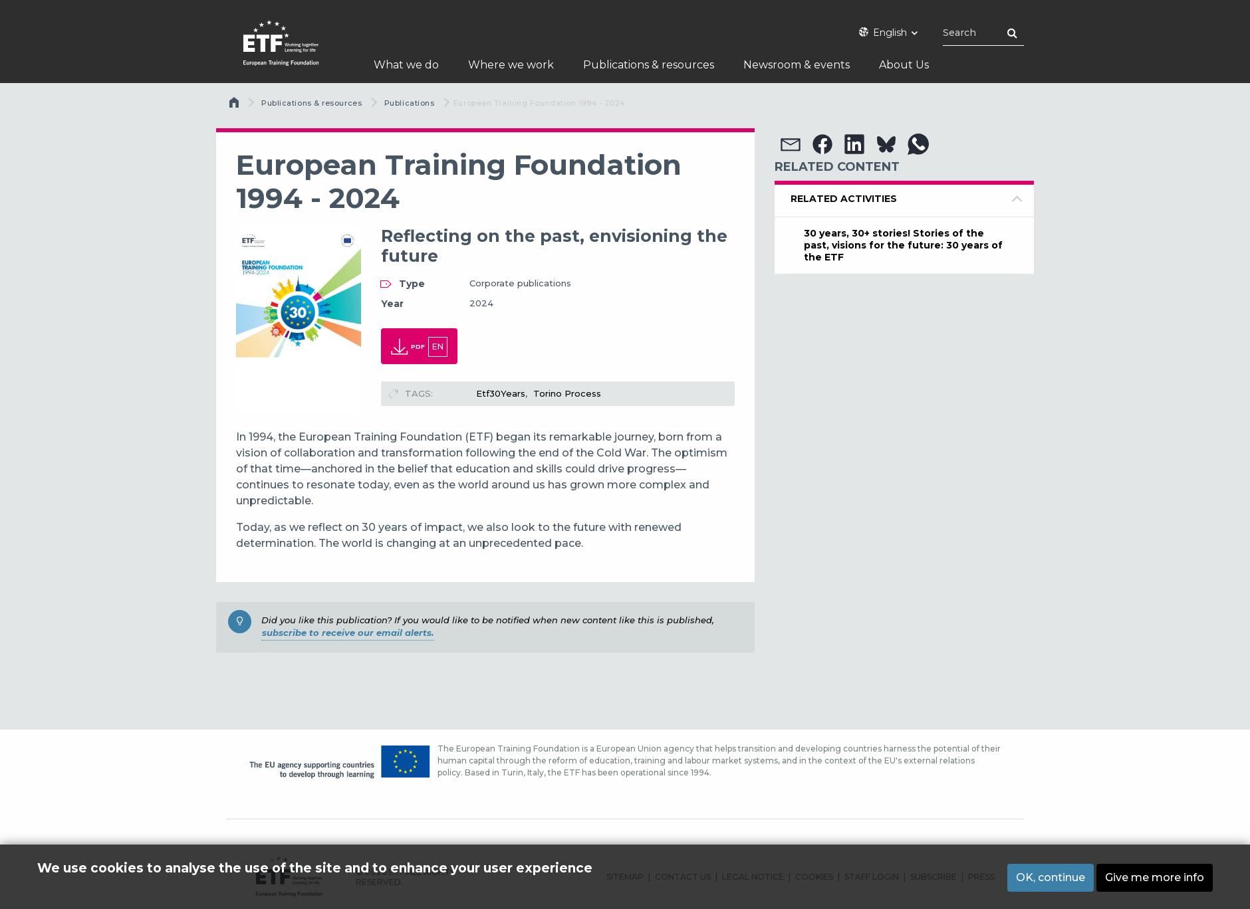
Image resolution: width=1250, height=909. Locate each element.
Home (235, 105)
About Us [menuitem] (904, 64)
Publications (409, 103)
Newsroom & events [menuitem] (796, 64)
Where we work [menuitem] (511, 64)
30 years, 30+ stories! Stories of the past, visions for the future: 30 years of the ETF (903, 245)
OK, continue (1050, 877)
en (437, 347)
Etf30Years (500, 393)
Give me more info (1154, 877)
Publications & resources (311, 103)
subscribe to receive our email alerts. (348, 632)
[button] (790, 144)
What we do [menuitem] (406, 64)
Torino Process (567, 393)
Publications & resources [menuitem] (648, 64)
